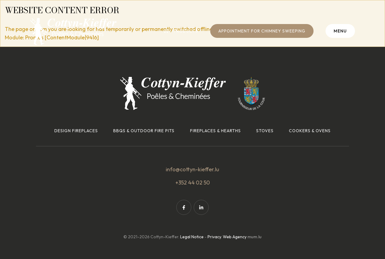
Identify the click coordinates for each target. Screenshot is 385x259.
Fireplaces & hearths (215, 130)
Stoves (265, 130)
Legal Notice (192, 236)
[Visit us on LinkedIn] (201, 207)
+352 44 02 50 (192, 182)
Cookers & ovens (310, 130)
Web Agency (235, 236)
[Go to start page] (73, 31)
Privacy (214, 236)
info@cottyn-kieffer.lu (192, 169)
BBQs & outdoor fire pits (143, 130)
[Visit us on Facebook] (183, 207)
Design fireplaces (76, 130)
